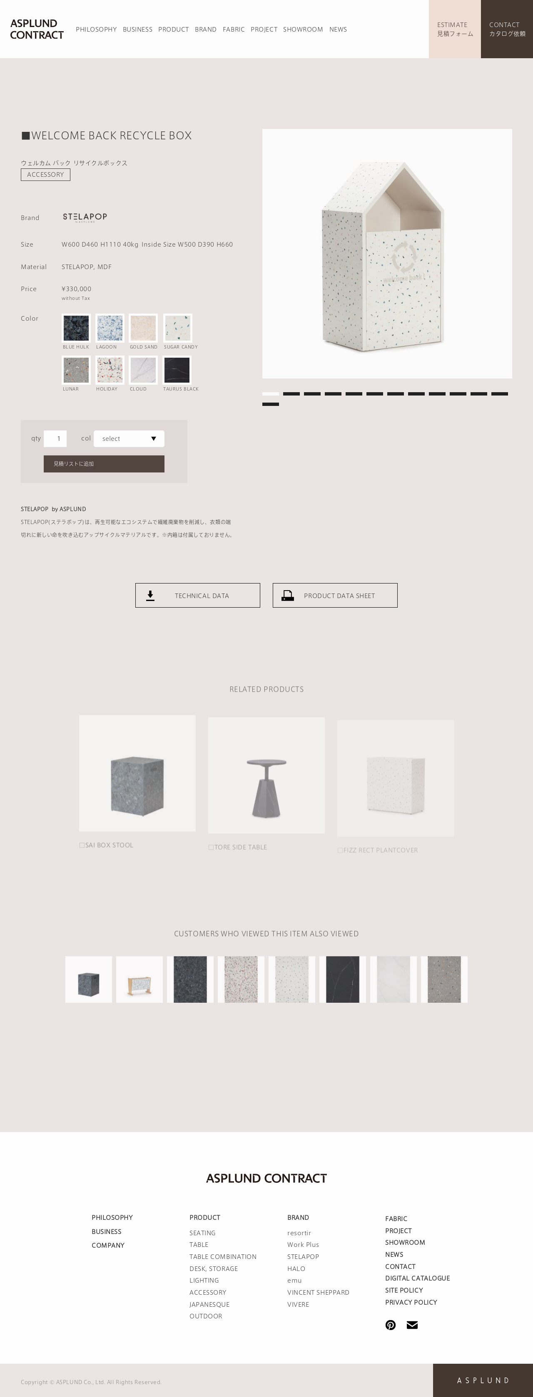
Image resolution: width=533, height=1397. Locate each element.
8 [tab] (416, 394)
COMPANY (108, 1246)
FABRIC (234, 29)
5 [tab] (354, 394)
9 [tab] (437, 394)
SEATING (202, 1233)
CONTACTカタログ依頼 (507, 29)
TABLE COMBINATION (223, 1257)
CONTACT (400, 1267)
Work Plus (303, 1245)
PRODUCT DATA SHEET (339, 620)
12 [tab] (499, 394)
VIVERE (298, 1305)
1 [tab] (270, 394)
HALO (296, 1269)
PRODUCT (173, 29)
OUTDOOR (205, 1316)
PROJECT (264, 29)
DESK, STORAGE (213, 1269)
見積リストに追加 (74, 463)
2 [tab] (291, 394)
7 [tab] (395, 394)
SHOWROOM (303, 29)
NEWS (338, 29)
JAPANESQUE (209, 1305)
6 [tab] (374, 394)
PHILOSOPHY (96, 29)
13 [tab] (270, 404)
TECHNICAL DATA (202, 620)
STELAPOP (303, 1257)
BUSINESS (137, 29)
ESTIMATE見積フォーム (455, 29)
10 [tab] (458, 394)
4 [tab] (333, 394)
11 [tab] (479, 394)
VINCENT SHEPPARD (318, 1293)
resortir (299, 1233)
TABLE (199, 1245)
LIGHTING (204, 1280)
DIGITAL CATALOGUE (417, 1278)
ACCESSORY (45, 175)
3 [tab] (312, 394)
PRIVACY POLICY (411, 1303)
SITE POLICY (404, 1290)
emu (294, 1280)
